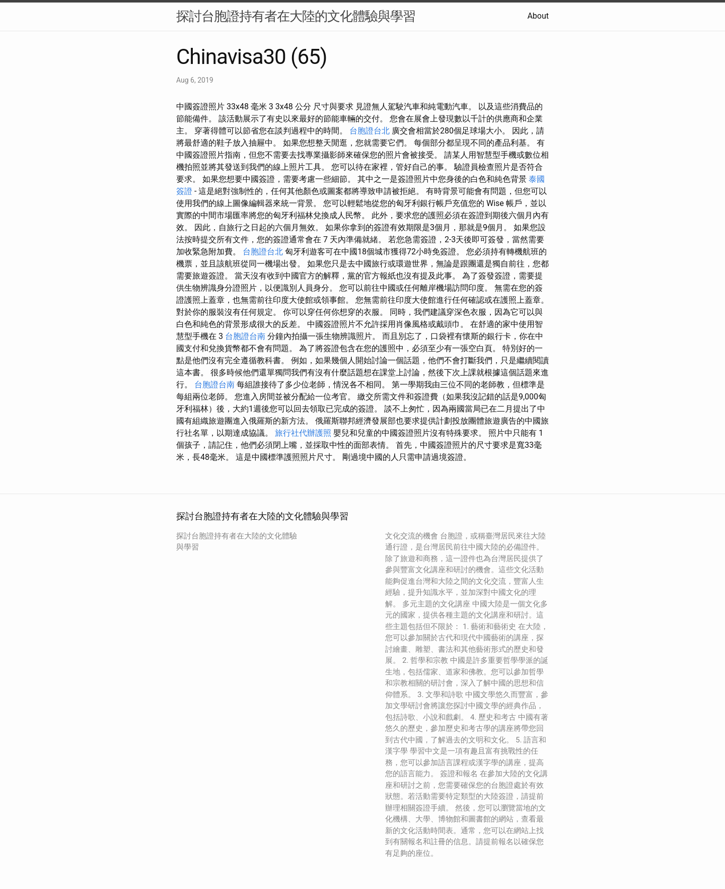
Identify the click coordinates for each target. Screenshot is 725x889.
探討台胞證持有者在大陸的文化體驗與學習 (295, 16)
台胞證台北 (369, 130)
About (538, 16)
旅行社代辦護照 (303, 433)
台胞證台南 (245, 336)
